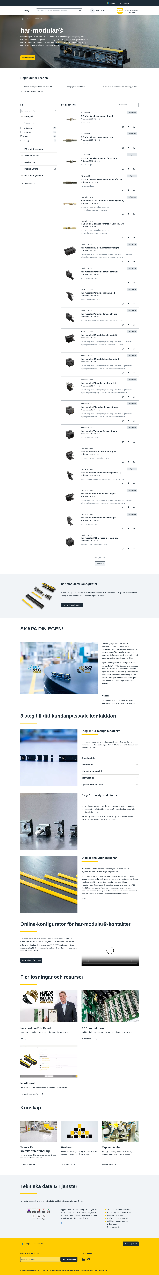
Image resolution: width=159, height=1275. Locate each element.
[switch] (123, 127)
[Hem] (22, 19)
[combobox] (127, 104)
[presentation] (124, 3)
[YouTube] (89, 1259)
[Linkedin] (84, 1259)
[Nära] (136, 3)
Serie (28, 19)
